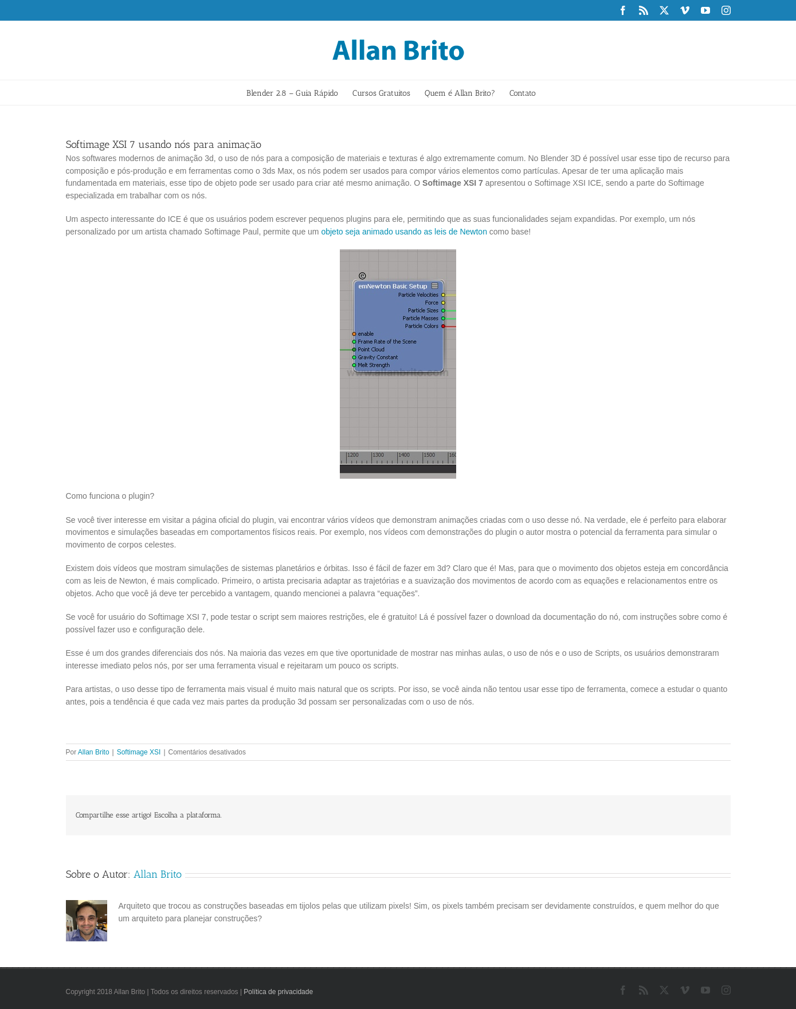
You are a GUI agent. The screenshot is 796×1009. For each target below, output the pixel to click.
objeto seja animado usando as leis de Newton (404, 231)
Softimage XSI (139, 752)
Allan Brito (93, 752)
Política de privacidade (278, 992)
